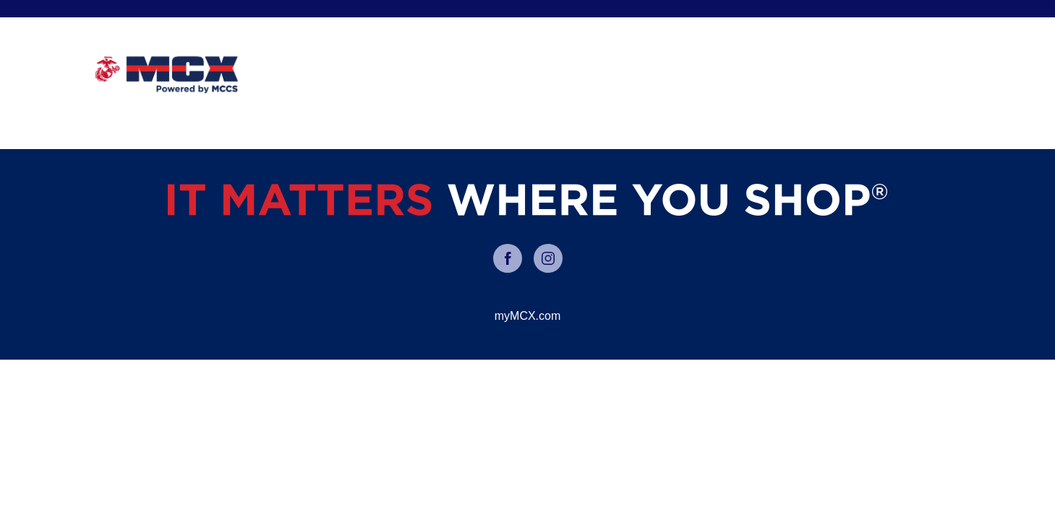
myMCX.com (528, 316)
